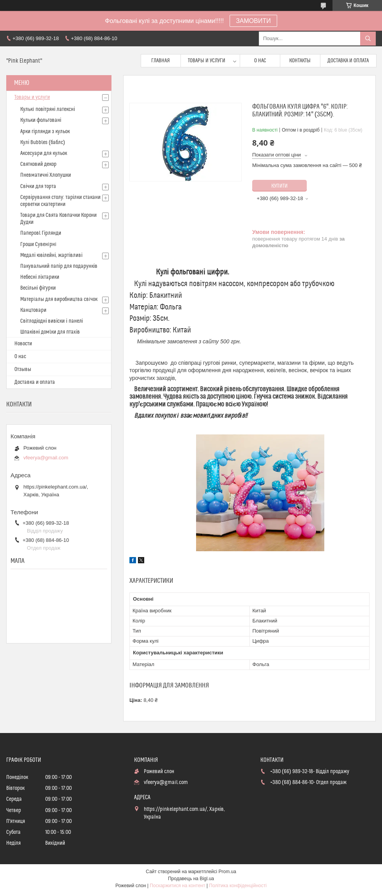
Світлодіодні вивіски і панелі (51, 321)
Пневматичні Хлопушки (45, 175)
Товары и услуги (206, 61)
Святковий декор (38, 164)
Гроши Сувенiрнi (38, 244)
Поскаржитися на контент (177, 885)
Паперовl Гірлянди (40, 233)
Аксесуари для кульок (43, 153)
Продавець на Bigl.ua (191, 878)
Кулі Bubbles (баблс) (42, 142)
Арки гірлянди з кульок (45, 131)
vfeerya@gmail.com (45, 458)
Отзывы (22, 369)
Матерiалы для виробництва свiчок (58, 299)
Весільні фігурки (38, 288)
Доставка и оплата (348, 61)
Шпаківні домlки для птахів (50, 332)
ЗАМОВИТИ (253, 21)
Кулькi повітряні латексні (47, 109)
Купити (279, 186)
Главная (160, 61)
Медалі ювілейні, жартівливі (51, 255)
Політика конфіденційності (238, 885)
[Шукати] (368, 39)
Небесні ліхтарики (39, 277)
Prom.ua (227, 871)
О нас (260, 61)
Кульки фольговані (40, 120)
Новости (23, 344)
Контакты (300, 61)
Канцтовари (33, 310)
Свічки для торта (38, 186)
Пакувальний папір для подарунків (58, 266)
